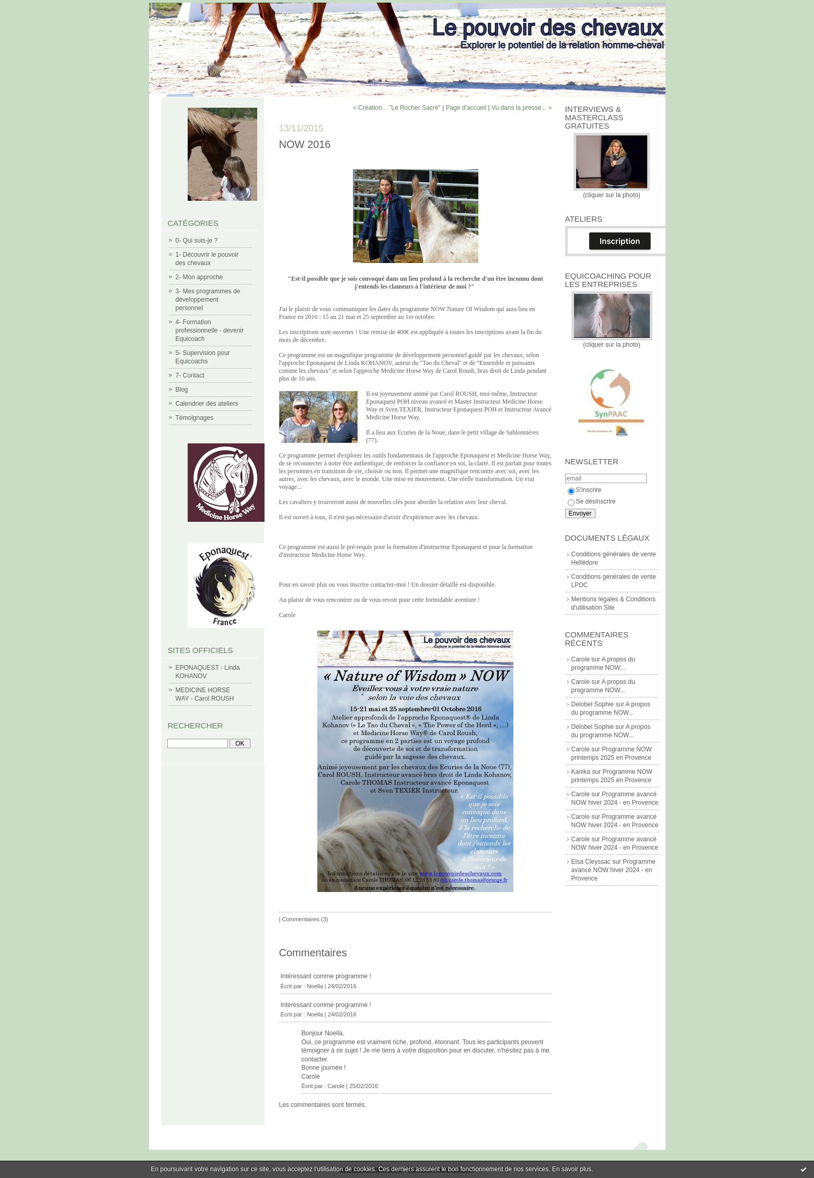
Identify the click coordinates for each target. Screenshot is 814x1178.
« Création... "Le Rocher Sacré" (396, 107)
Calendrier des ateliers (207, 403)
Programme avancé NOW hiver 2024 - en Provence (613, 870)
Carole (580, 659)
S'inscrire (585, 490)
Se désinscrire (592, 501)
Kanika (581, 771)
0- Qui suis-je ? (197, 240)
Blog (182, 389)
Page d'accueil (465, 107)
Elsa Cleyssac (591, 861)
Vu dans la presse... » (521, 107)
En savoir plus (571, 1169)
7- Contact (190, 375)
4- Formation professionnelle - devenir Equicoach (210, 330)
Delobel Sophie (592, 704)
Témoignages (195, 417)
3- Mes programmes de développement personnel (208, 300)
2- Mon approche (199, 277)
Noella (315, 986)
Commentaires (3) (305, 919)
